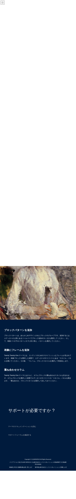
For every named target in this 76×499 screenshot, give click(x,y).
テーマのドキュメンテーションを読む (22, 426)
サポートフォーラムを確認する (19, 435)
